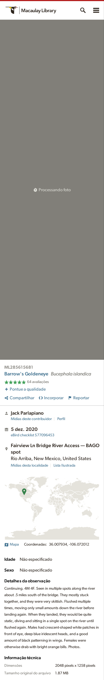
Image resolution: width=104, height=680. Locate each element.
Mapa (11, 544)
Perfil (61, 419)
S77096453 (32, 435)
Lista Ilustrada (64, 465)
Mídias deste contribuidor (31, 419)
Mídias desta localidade (29, 465)
